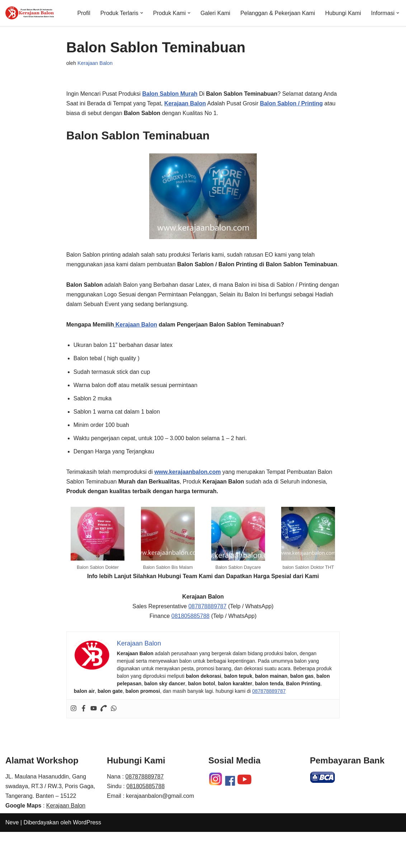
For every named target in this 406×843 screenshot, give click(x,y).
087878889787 (207, 617)
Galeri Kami (215, 13)
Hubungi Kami (343, 13)
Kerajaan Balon (95, 63)
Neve (12, 834)
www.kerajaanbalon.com (188, 483)
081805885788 (190, 627)
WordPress (87, 834)
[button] (141, 12)
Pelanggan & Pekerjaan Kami (277, 13)
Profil (82, 13)
